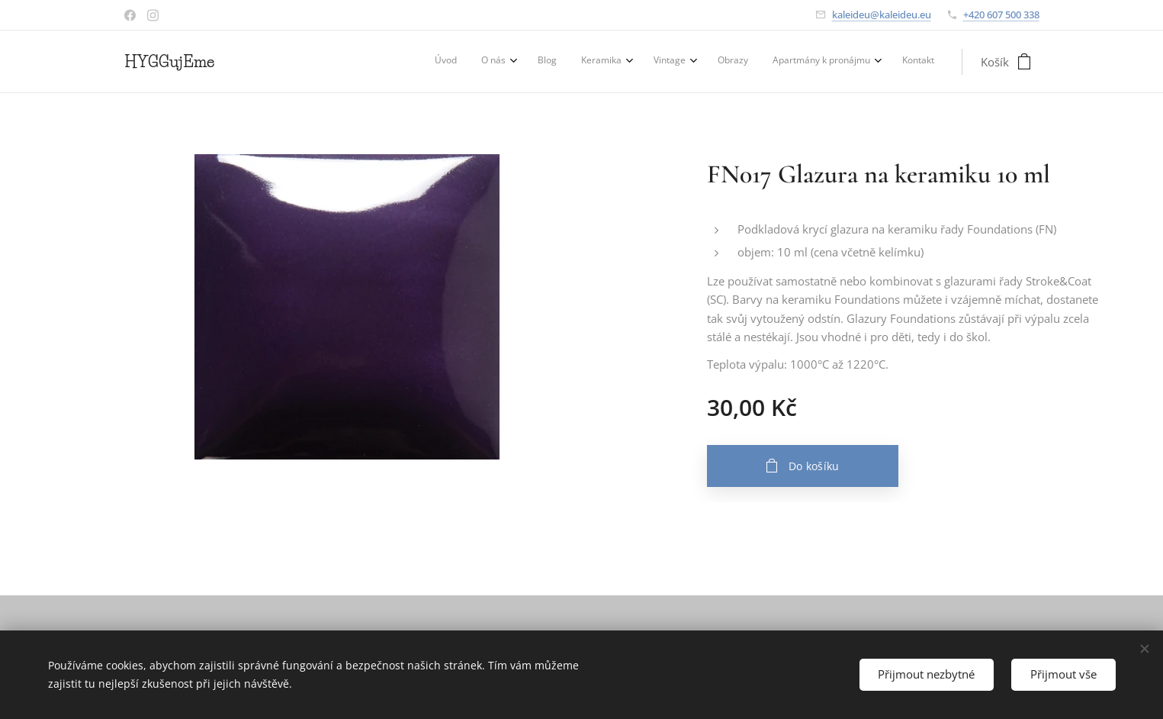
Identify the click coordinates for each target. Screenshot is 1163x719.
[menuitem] (737, 62)
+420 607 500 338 (1001, 14)
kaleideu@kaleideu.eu (881, 14)
